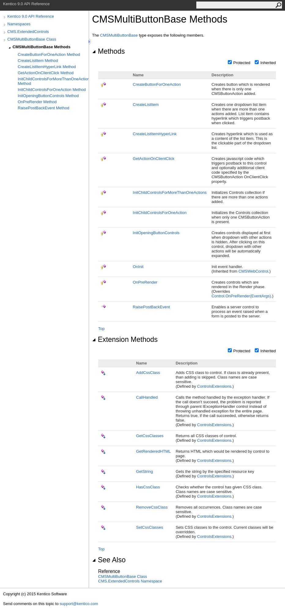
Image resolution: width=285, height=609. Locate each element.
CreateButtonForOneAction (157, 84)
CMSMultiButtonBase (119, 35)
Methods (108, 51)
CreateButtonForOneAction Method (49, 54)
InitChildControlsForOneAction (160, 212)
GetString (144, 471)
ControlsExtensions (214, 386)
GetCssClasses (150, 435)
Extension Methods (124, 339)
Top (101, 328)
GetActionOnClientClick (153, 158)
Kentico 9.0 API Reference (30, 16)
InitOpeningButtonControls (156, 232)
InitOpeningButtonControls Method (48, 95)
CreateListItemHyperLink (154, 134)
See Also (109, 560)
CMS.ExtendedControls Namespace (130, 581)
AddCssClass (148, 372)
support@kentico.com (79, 603)
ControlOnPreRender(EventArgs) (241, 296)
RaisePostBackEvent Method (43, 108)
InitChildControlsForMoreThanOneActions (169, 192)
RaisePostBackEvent (151, 307)
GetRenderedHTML (153, 451)
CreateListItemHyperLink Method (47, 66)
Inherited (268, 62)
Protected (241, 62)
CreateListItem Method (38, 60)
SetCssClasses (149, 527)
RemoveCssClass (152, 507)
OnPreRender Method (37, 102)
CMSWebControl (253, 271)
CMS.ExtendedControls (28, 31)
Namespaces (19, 24)
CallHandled (147, 397)
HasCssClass (148, 487)
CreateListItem (146, 104)
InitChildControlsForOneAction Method (52, 89)
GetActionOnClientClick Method (46, 73)
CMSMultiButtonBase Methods (41, 47)
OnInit (138, 266)
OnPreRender (145, 282)
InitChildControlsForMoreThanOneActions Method (53, 81)
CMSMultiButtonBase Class (31, 39)
